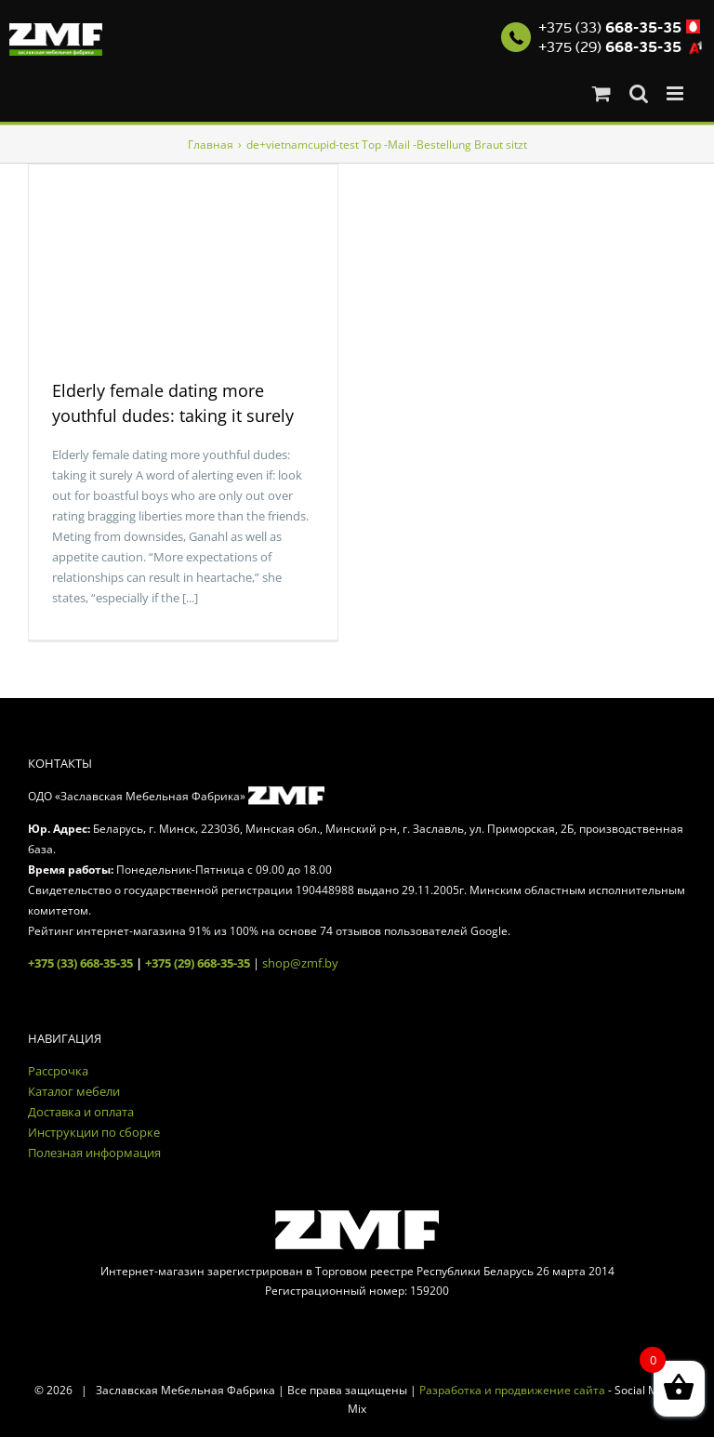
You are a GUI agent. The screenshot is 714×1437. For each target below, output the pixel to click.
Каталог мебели (74, 1091)
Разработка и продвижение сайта (512, 1390)
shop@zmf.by (300, 963)
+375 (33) (609, 28)
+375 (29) (609, 47)
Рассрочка (58, 1070)
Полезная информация (94, 1152)
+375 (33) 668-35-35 (80, 963)
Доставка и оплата (81, 1111)
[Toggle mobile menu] (676, 93)
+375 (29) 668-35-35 (197, 963)
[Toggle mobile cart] (601, 93)
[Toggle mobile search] (638, 93)
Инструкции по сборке (94, 1132)
